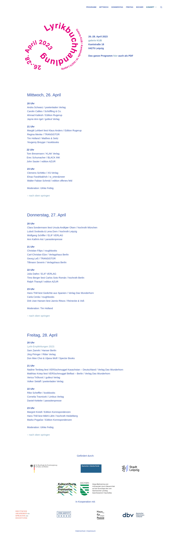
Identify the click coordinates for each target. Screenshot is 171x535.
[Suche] (161, 7)
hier (115, 55)
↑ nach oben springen (38, 195)
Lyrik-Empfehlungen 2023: (41, 346)
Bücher (139, 7)
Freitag (129, 7)
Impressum (91, 531)
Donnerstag (117, 7)
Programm (91, 7)
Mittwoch (103, 7)
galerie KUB (95, 40)
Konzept (151, 7)
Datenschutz (80, 531)
